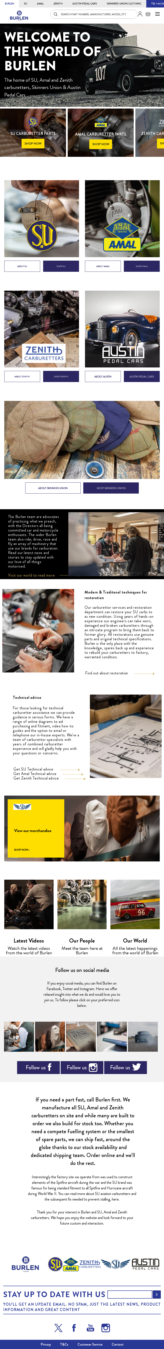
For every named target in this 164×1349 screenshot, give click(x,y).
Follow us (36, 1067)
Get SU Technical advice (33, 769)
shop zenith (61, 376)
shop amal (142, 266)
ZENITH (58, 4)
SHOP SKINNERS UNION (111, 488)
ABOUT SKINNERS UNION (53, 488)
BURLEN (9, 4)
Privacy (46, 1344)
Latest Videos (29, 941)
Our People (82, 941)
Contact (117, 1344)
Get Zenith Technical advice (36, 778)
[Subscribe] (157, 1294)
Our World (135, 941)
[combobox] (94, 14)
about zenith (22, 376)
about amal (103, 266)
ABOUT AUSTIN (102, 377)
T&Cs (64, 1344)
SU (25, 4)
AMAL (40, 4)
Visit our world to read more (31, 575)
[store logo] (19, 15)
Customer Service (90, 1344)
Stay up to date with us (54, 1294)
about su (22, 266)
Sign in (138, 14)
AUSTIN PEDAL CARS (84, 4)
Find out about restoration (106, 673)
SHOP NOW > (22, 850)
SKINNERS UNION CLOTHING (124, 4)
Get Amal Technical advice (35, 773)
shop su (61, 266)
